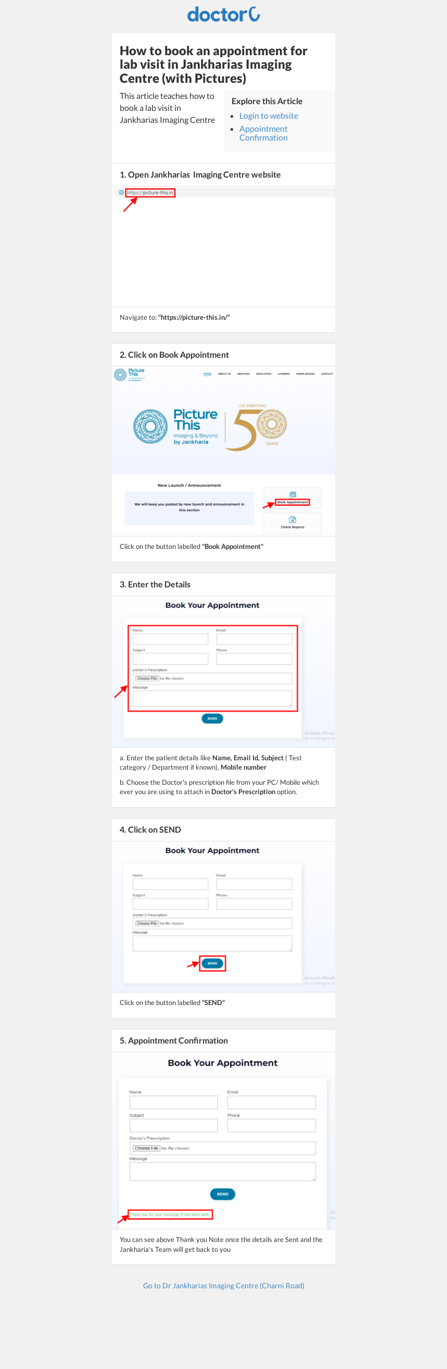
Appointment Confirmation (263, 133)
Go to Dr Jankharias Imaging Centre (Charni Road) (223, 1285)
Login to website (268, 115)
